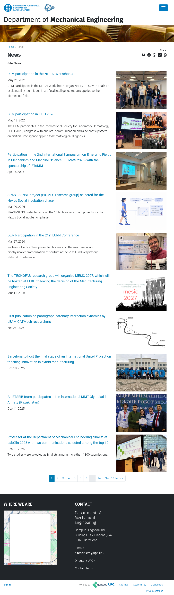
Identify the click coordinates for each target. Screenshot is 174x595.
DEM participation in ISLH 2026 (30, 114)
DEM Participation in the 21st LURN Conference (43, 235)
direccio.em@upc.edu (89, 553)
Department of (63, 20)
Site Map (123, 584)
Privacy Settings (154, 591)
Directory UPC (84, 560)
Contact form (84, 568)
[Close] (163, 7)
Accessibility (139, 584)
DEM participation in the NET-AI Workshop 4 (40, 74)
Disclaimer (156, 584)
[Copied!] (165, 55)
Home (10, 46)
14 (99, 478)
